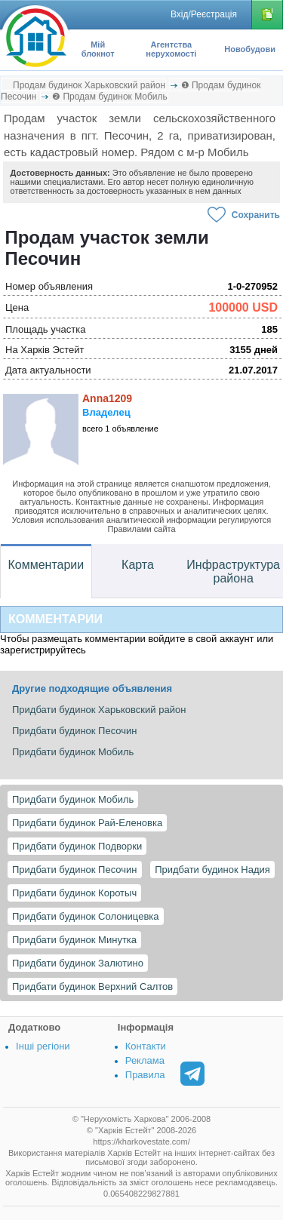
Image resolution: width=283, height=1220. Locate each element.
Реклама (145, 1060)
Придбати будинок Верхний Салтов (92, 986)
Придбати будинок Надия (212, 869)
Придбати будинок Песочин (74, 869)
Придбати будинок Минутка (74, 939)
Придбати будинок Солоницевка (85, 916)
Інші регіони (42, 1046)
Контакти (145, 1046)
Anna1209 (107, 398)
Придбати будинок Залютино (77, 963)
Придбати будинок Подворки (77, 846)
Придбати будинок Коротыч (74, 893)
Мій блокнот (98, 49)
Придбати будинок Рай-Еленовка (87, 822)
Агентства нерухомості (171, 49)
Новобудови (249, 49)
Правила (145, 1074)
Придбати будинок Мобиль (73, 799)
